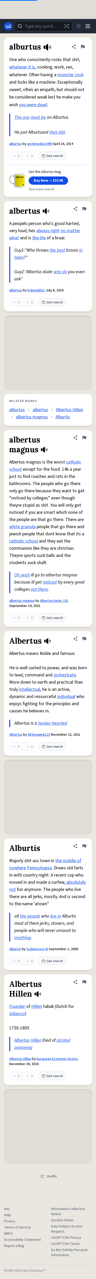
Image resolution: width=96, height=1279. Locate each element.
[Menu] (88, 26)
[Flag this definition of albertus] (84, 209)
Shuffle (48, 1176)
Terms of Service (17, 1227)
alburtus (15, 143)
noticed (50, 582)
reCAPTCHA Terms (65, 1243)
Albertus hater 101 (54, 600)
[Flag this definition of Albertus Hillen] (84, 982)
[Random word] (66, 26)
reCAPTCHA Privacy (66, 1237)
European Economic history (57, 1058)
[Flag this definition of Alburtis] (84, 846)
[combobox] (43, 26)
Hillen (36, 1006)
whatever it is (22, 67)
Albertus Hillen (69, 410)
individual (66, 696)
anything (22, 937)
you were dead (33, 105)
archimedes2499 (39, 143)
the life (39, 238)
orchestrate (65, 675)
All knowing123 (39, 734)
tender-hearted (52, 723)
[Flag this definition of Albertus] (84, 639)
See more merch (41, 189)
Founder (17, 1006)
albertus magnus (32, 417)
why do (60, 272)
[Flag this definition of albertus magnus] (84, 438)
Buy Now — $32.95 (48, 180)
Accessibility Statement (22, 1239)
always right (48, 231)
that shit (57, 132)
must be (38, 117)
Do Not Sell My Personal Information (69, 1252)
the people (30, 916)
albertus (15, 290)
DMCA (8, 1233)
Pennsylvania (39, 868)
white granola (22, 527)
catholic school (23, 541)
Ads (7, 1209)
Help (7, 1215)
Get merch (52, 156)
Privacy (9, 1221)
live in (55, 916)
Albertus (15, 734)
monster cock (70, 75)
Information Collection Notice (68, 1211)
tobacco (17, 1013)
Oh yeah (22, 575)
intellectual (29, 689)
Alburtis (63, 417)
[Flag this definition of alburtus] (83, 47)
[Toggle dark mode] (78, 26)
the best (57, 250)
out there (39, 589)
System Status (62, 1220)
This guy (22, 117)
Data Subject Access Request (67, 1229)
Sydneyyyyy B (37, 949)
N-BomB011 (36, 290)
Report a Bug (14, 1245)
